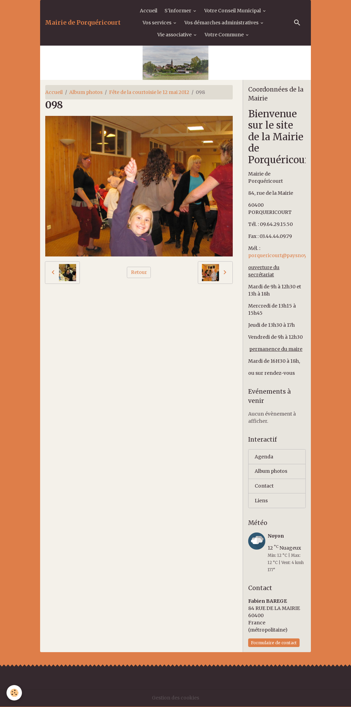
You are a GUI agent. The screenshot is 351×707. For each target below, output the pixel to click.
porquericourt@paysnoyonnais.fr (288, 255)
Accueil (148, 11)
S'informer (178, 11)
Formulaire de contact (274, 643)
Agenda (264, 457)
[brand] (83, 22)
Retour (139, 272)
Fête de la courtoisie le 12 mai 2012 (149, 92)
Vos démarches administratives (221, 23)
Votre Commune (225, 35)
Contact (264, 486)
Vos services (157, 23)
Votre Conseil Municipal (233, 11)
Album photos (85, 92)
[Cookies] (14, 692)
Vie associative (175, 35)
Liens (261, 501)
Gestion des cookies (175, 698)
